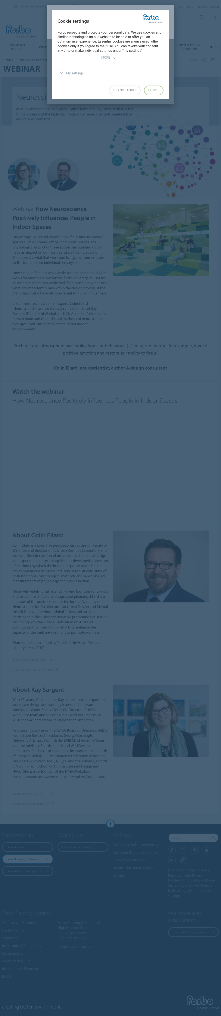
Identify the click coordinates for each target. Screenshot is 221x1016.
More (108, 58)
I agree (153, 90)
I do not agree (125, 90)
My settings (70, 73)
